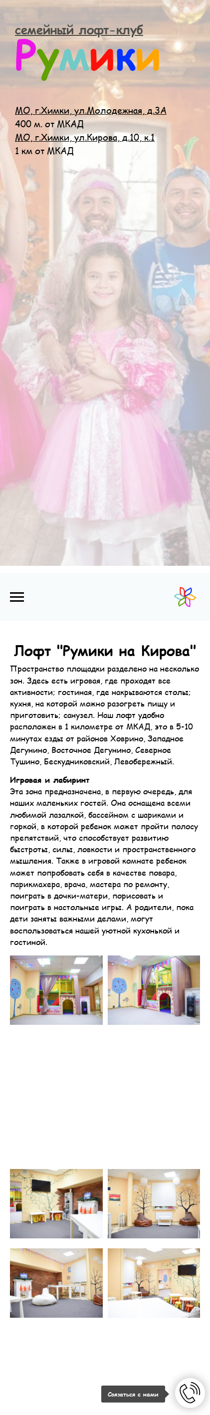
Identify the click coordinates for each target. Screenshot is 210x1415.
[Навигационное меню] (17, 597)
